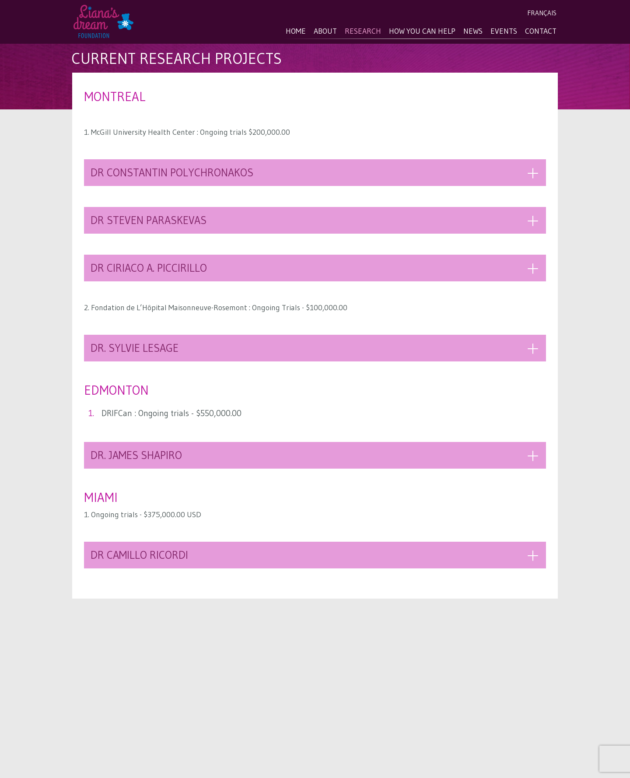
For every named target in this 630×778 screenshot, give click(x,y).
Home (296, 31)
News (473, 31)
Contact (540, 31)
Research (363, 31)
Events (503, 31)
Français (541, 13)
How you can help (422, 31)
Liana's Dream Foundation (105, 22)
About (325, 31)
